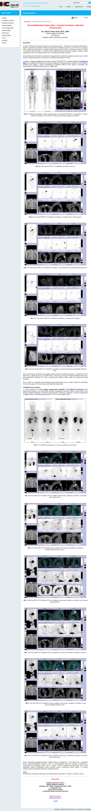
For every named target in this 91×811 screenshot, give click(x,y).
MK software (88, 809)
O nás (4, 38)
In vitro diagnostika (7, 28)
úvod (60, 6)
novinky (68, 6)
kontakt (89, 6)
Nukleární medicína (8, 23)
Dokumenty (5, 33)
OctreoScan (80, 389)
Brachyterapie (6, 30)
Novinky (4, 18)
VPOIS (4, 43)
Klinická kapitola (7, 25)
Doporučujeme (6, 35)
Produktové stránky (8, 20)
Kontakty (4, 40)
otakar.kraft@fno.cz (55, 798)
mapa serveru (79, 6)
